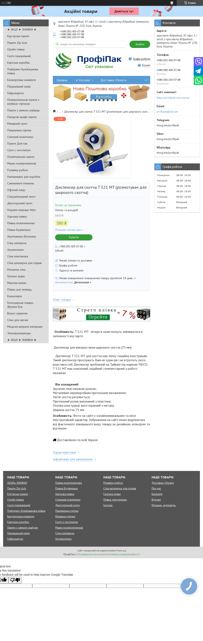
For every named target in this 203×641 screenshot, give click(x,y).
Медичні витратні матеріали (24, 326)
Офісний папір (16, 190)
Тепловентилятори (19, 333)
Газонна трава (16, 276)
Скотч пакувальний (19, 56)
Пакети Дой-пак (17, 143)
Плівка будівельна (18, 230)
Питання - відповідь (164, 505)
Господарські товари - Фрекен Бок (20, 305)
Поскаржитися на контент (91, 554)
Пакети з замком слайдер (23, 110)
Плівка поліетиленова (21, 223)
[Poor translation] (15, 580)
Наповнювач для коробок (23, 177)
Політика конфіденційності (124, 554)
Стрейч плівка (15, 49)
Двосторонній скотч (19, 203)
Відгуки (156, 499)
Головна (62, 80)
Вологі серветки (17, 313)
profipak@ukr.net (167, 111)
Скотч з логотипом (18, 150)
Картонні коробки (18, 62)
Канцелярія (14, 296)
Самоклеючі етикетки (20, 183)
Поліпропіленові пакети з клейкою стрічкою (23, 102)
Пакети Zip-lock (17, 43)
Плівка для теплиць (19, 289)
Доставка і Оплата (113, 80)
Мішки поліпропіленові (21, 163)
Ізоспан (107, 505)
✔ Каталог (83, 80)
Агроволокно (15, 250)
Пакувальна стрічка (19, 130)
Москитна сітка (16, 269)
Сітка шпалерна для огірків (24, 263)
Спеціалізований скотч (21, 196)
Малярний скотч (17, 123)
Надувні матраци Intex (21, 210)
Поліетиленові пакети (20, 157)
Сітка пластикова (17, 256)
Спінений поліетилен (20, 137)
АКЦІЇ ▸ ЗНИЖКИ (17, 483)
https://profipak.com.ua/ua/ (173, 98)
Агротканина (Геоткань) (21, 236)
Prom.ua (121, 550)
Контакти (157, 494)
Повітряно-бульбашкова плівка (22, 71)
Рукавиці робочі (17, 170)
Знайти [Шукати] (139, 44)
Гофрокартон (15, 93)
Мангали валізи (16, 283)
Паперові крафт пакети (22, 117)
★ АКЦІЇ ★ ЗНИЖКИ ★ (21, 29)
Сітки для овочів (17, 320)
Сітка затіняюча (16, 243)
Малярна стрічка (65, 516)
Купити (74, 237)
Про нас (156, 488)
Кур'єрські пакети (18, 36)
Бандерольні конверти (21, 80)
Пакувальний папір (19, 86)
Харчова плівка (17, 216)
